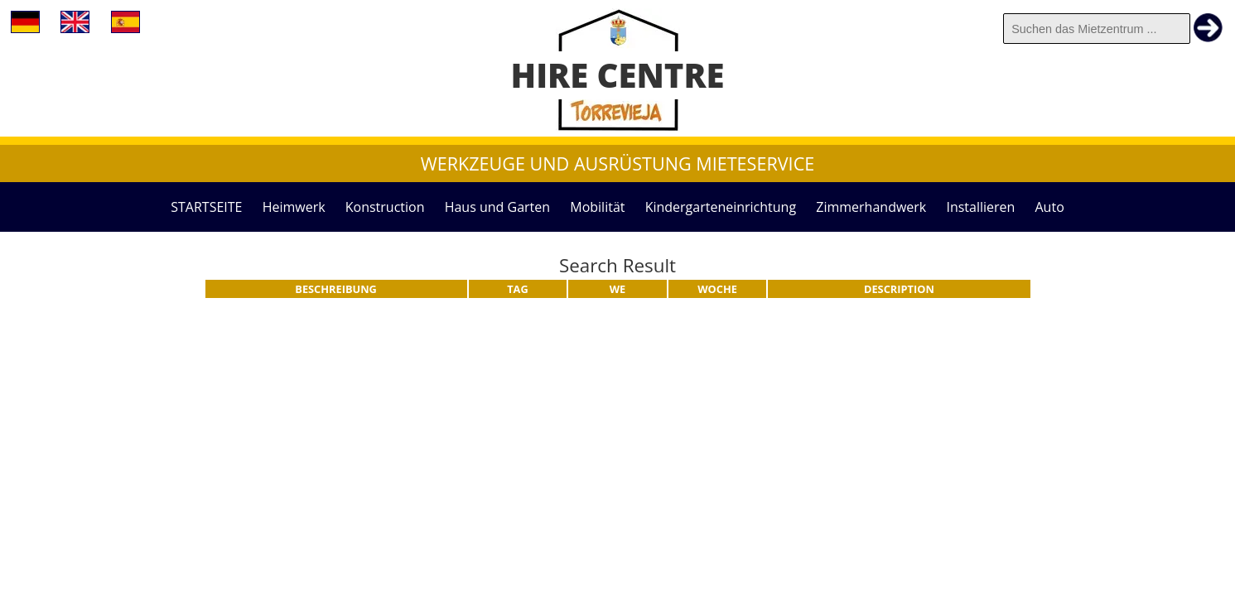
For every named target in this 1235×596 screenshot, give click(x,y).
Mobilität (597, 207)
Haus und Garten (497, 207)
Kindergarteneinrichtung (720, 207)
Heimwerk (294, 207)
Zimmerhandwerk (871, 207)
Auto (1049, 207)
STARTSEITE (206, 207)
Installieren (980, 207)
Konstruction (385, 207)
